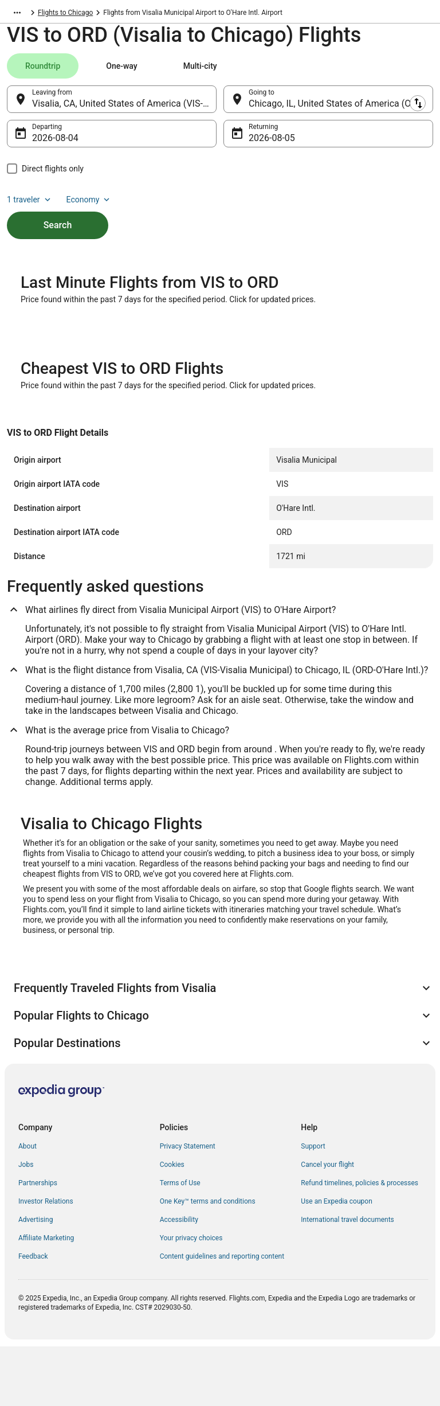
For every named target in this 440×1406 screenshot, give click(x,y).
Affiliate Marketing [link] (46, 1298)
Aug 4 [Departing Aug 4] (44, 143)
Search (58, 230)
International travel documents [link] (347, 1279)
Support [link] (313, 1206)
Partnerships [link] (37, 1243)
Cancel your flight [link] (327, 1224)
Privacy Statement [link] (187, 1206)
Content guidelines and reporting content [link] (222, 1316)
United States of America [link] (76, 14)
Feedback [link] (33, 1316)
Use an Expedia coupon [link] (336, 1261)
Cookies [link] (172, 1224)
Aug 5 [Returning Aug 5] (260, 143)
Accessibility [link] (179, 1279)
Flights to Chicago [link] (182, 14)
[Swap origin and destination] (223, 105)
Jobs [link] (25, 1224)
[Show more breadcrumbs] (17, 14)
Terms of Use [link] (180, 1243)
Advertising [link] (35, 1279)
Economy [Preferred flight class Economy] (89, 205)
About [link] (27, 1206)
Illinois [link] (134, 14)
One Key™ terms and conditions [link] (208, 1261)
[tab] (42, 71)
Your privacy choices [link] (191, 1298)
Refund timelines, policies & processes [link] (359, 1243)
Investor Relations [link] (45, 1261)
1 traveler (30, 205)
